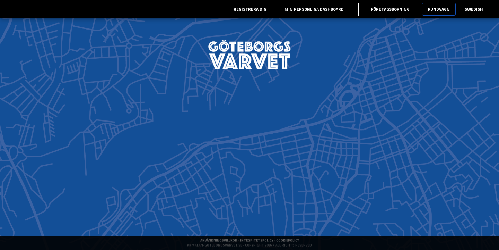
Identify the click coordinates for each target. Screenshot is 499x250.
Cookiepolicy (287, 245)
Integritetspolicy (257, 245)
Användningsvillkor (219, 245)
